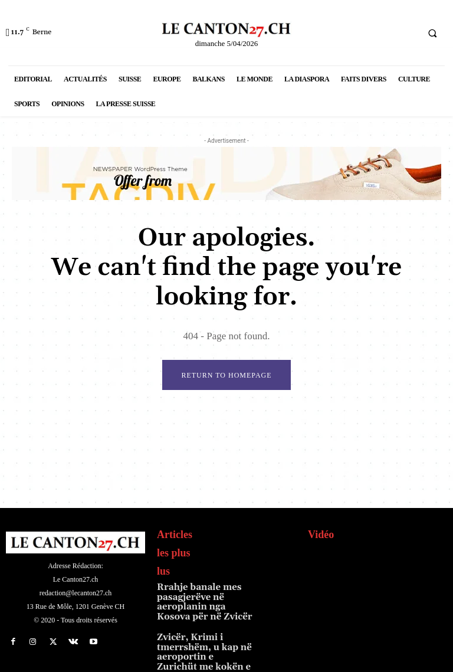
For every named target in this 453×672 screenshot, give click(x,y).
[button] (432, 33)
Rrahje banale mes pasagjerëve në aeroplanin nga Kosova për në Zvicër (204, 596)
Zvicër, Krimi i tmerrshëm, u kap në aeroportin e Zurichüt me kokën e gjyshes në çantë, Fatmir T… (203, 640)
